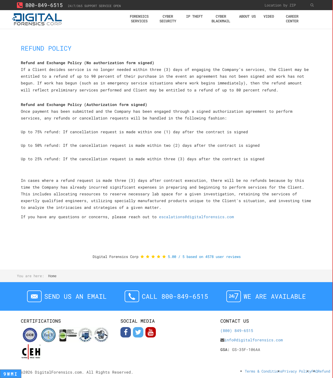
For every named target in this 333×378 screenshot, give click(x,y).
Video (269, 16)
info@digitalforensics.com (253, 339)
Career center (292, 18)
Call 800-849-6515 (175, 296)
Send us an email (75, 296)
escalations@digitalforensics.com (196, 216)
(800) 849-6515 (236, 330)
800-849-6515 (40, 5)
